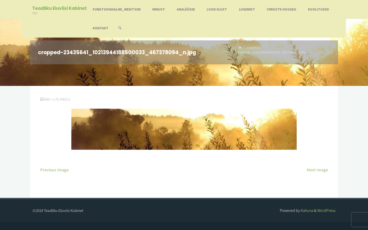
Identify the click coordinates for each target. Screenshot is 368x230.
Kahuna (306, 210)
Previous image (54, 169)
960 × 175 (52, 99)
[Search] (120, 28)
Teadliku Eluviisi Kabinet (59, 8)
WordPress (326, 210)
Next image (317, 169)
